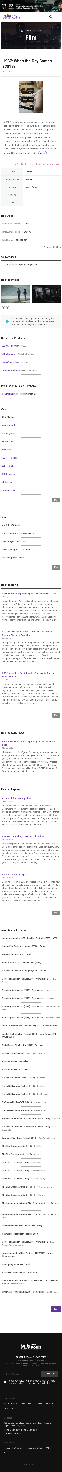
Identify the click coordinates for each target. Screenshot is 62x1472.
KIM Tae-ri (7, 449)
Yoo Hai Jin (7, 441)
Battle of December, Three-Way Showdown (23, 836)
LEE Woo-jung (9, 354)
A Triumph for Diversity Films (16, 798)
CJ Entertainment (10, 394)
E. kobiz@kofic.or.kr (12, 1433)
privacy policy (17, 1383)
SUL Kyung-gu (8, 474)
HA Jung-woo (8, 433)
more (42, 153)
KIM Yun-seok (8, 425)
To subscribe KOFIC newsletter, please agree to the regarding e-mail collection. (31, 1382)
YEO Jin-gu (7, 482)
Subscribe (49, 1374)
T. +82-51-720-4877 (12, 1430)
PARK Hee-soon (10, 458)
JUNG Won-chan (10, 370)
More (56, 500)
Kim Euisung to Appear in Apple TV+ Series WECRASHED (30, 593)
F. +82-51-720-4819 (29, 1430)
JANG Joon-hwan (11, 346)
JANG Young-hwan (11, 362)
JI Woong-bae (8, 490)
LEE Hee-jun (7, 466)
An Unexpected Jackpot (14, 874)
